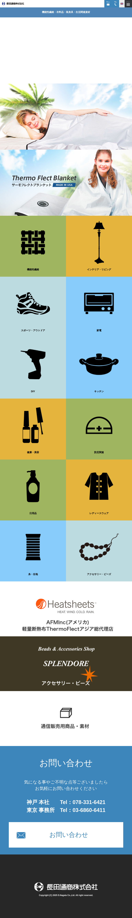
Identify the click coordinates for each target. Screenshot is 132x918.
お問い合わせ (52, 834)
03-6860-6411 (89, 810)
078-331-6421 (89, 802)
